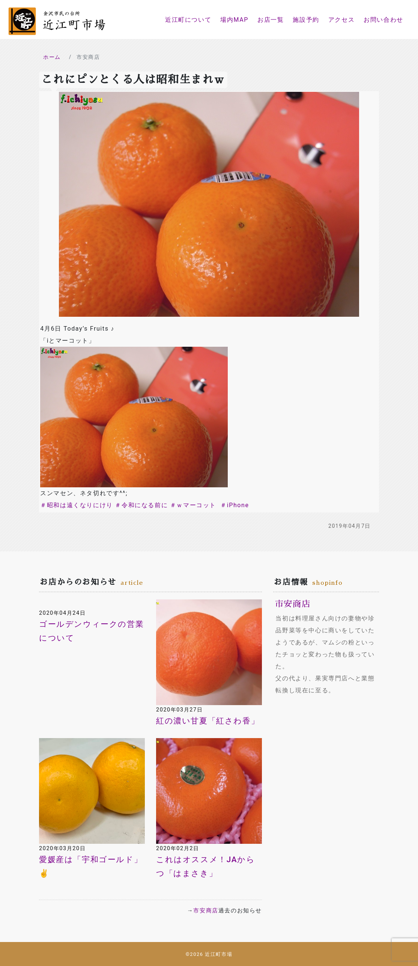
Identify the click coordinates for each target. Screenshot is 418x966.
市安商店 (205, 910)
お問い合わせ (383, 19)
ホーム (52, 57)
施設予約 (306, 19)
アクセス (341, 19)
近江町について (188, 19)
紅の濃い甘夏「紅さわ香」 (207, 720)
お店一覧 (270, 19)
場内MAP (234, 19)
